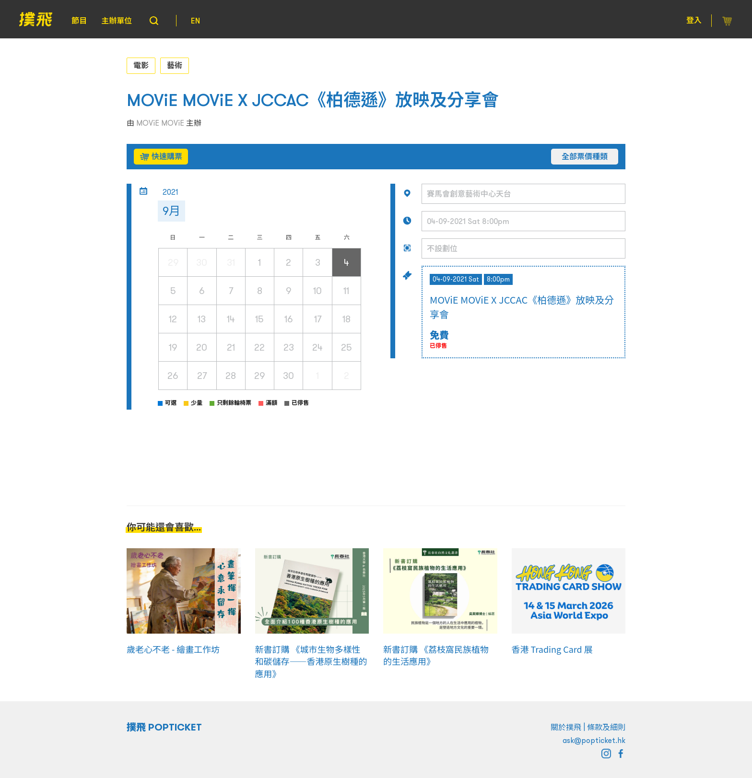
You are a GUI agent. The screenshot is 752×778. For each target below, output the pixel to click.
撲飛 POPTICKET (164, 727)
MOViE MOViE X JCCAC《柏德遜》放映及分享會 (313, 100)
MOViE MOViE (160, 123)
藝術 (174, 65)
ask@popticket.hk (594, 740)
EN (195, 20)
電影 (141, 65)
